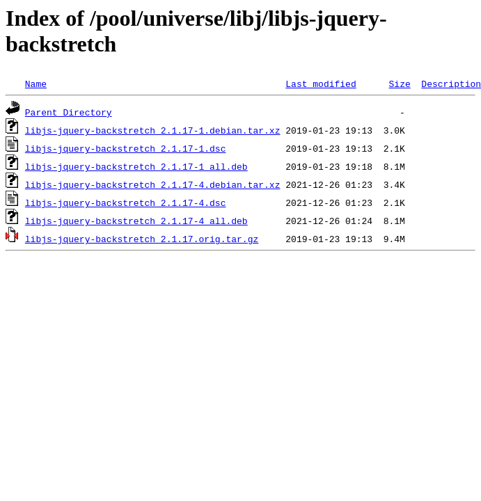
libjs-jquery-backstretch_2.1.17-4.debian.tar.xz (153, 184)
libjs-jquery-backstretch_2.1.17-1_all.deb (136, 166)
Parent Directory (68, 112)
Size (399, 83)
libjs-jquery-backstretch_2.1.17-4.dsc (125, 202)
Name (36, 83)
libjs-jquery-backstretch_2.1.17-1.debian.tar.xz (153, 130)
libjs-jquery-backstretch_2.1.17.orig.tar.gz (141, 238)
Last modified (320, 83)
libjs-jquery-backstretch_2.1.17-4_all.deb (136, 220)
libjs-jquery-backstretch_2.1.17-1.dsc (125, 148)
